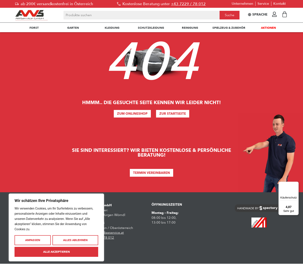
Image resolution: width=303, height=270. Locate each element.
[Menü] (296, 184)
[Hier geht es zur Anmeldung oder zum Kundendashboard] (274, 14)
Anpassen (32, 240)
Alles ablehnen (75, 240)
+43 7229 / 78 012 (188, 3)
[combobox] (142, 15)
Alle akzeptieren (56, 252)
